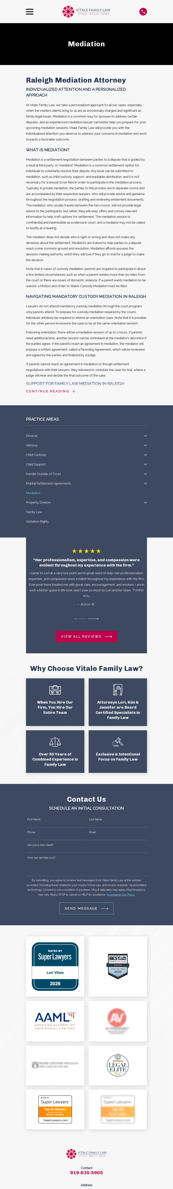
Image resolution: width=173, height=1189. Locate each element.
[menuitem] (84, 436)
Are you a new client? (40, 845)
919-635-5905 (86, 1173)
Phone (31, 832)
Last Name (95, 820)
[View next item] (93, 619)
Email (92, 832)
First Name (33, 820)
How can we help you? (41, 858)
